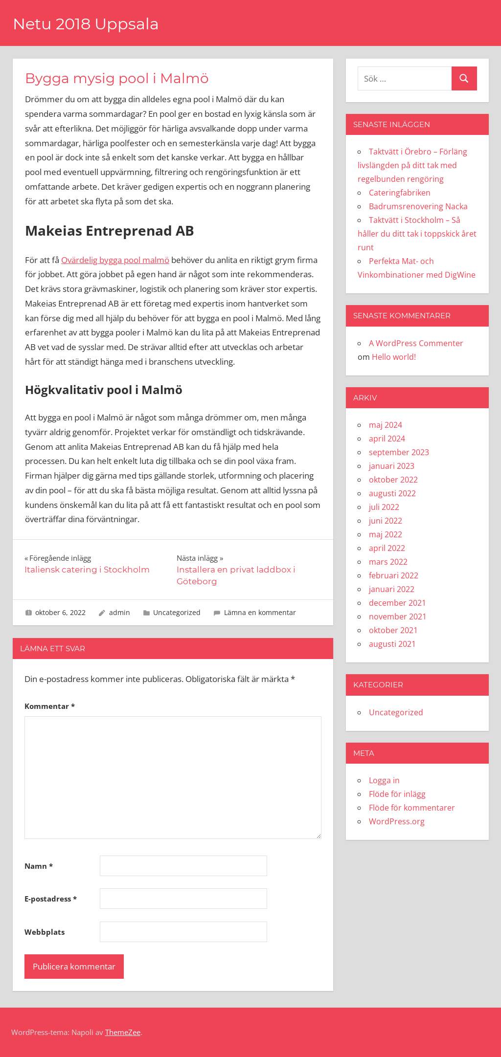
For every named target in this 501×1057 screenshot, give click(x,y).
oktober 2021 (393, 630)
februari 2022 (393, 575)
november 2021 (398, 616)
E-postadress (50, 898)
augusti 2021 (392, 644)
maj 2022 (385, 534)
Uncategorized (177, 612)
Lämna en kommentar (260, 612)
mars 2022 (388, 561)
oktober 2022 (393, 479)
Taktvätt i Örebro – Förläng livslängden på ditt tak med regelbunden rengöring (412, 165)
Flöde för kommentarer (412, 807)
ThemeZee (122, 1032)
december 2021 (397, 602)
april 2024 (387, 438)
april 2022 (387, 548)
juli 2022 (384, 507)
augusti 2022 (392, 493)
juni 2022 (385, 520)
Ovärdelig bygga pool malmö (115, 259)
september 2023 (399, 452)
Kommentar (49, 706)
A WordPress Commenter (416, 343)
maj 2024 (385, 424)
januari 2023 (391, 466)
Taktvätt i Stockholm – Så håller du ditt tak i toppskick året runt (417, 234)
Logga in (384, 780)
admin (119, 612)
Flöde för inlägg (397, 794)
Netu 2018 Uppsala (86, 23)
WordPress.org (397, 821)
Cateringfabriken (400, 192)
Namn (38, 866)
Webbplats (44, 932)
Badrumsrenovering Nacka (418, 206)
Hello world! (394, 357)
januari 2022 (391, 589)
